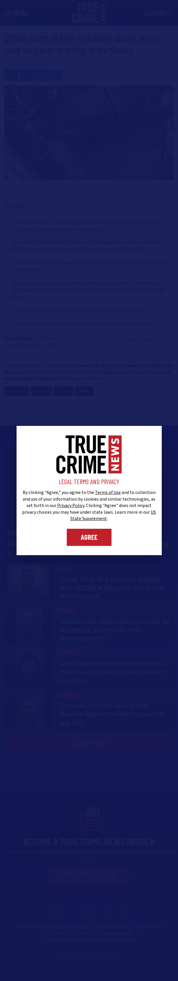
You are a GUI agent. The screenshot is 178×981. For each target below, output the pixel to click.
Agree (89, 537)
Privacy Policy (70, 505)
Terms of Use (108, 492)
